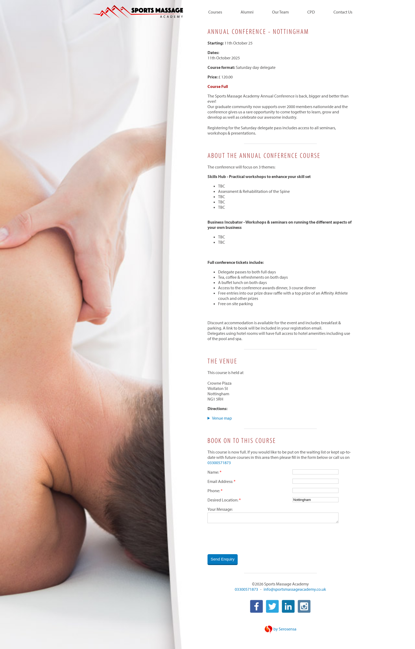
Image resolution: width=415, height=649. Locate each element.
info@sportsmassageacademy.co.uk (295, 589)
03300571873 (219, 462)
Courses (215, 12)
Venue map (222, 418)
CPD (311, 12)
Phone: (214, 490)
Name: (213, 472)
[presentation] (248, 539)
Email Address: (220, 481)
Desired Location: (223, 500)
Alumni (247, 12)
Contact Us (342, 12)
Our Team (280, 12)
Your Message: (220, 509)
